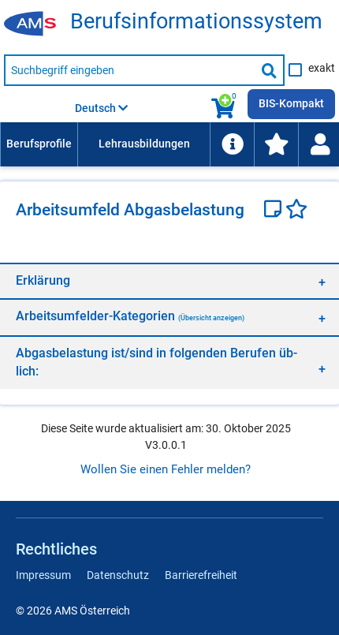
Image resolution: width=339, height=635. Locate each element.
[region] (169, 280)
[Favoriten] (296, 210)
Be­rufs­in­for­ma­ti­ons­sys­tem (196, 21)
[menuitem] (38, 144)
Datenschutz (118, 575)
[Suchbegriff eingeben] (129, 70)
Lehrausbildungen (144, 143)
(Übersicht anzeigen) (211, 318)
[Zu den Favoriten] (276, 144)
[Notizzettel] (274, 210)
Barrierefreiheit (201, 575)
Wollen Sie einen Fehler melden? (165, 469)
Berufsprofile (39, 143)
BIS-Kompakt (291, 103)
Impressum (43, 575)
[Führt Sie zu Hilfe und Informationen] (232, 144)
